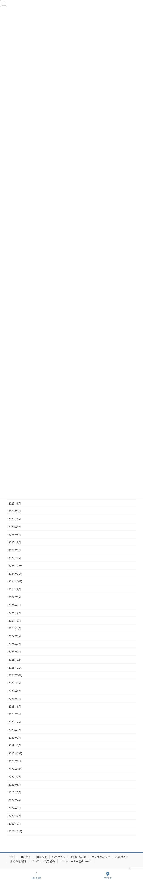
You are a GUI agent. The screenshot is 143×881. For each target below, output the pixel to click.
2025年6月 (15, 519)
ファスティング (101, 857)
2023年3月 (15, 730)
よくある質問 (18, 861)
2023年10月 (16, 675)
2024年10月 (16, 581)
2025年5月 (15, 527)
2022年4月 (15, 800)
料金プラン (58, 857)
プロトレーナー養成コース (75, 861)
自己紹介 (25, 857)
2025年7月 (15, 511)
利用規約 (49, 861)
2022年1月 (15, 823)
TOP (12, 857)
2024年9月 (15, 589)
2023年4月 (15, 722)
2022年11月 (16, 761)
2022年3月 (15, 808)
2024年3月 (15, 636)
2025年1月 (15, 558)
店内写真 (41, 857)
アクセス (108, 875)
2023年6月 (15, 706)
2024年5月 (15, 620)
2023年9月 (15, 683)
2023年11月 (16, 667)
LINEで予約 (36, 875)
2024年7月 (15, 605)
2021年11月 (16, 831)
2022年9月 (15, 777)
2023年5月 (15, 714)
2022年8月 (15, 784)
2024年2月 (15, 644)
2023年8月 (15, 691)
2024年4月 (15, 628)
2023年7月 (15, 698)
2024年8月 (15, 597)
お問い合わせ (78, 857)
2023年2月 (15, 737)
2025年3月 (15, 542)
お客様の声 (121, 857)
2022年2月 (15, 816)
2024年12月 (16, 566)
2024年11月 (16, 573)
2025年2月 (15, 550)
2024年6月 (15, 613)
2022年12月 (16, 753)
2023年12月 (16, 659)
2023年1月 (15, 745)
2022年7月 (15, 792)
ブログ (35, 861)
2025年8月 (15, 503)
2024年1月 (15, 652)
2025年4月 (15, 534)
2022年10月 (16, 769)
